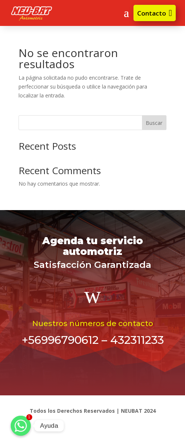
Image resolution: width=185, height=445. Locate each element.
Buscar (154, 122)
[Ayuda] (21, 426)
